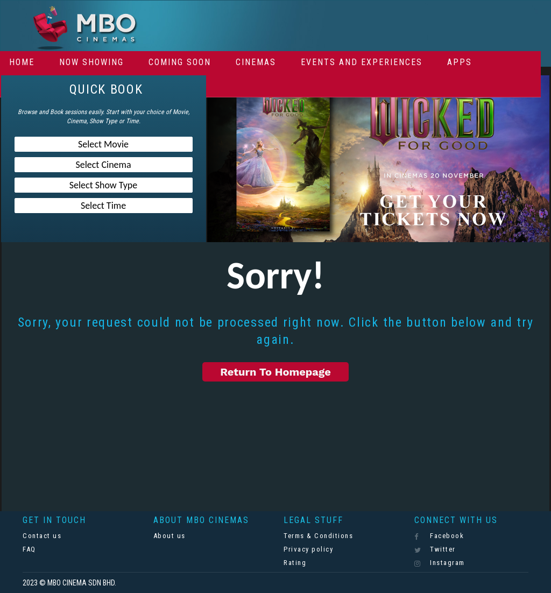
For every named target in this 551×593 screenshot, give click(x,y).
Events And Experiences (361, 62)
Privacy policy (308, 549)
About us (169, 536)
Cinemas (256, 62)
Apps (459, 62)
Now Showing (91, 62)
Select (103, 144)
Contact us (42, 536)
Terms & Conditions (318, 536)
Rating (295, 563)
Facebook (439, 536)
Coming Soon (180, 62)
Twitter (435, 549)
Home (21, 62)
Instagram (439, 563)
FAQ (29, 549)
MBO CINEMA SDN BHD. (81, 582)
